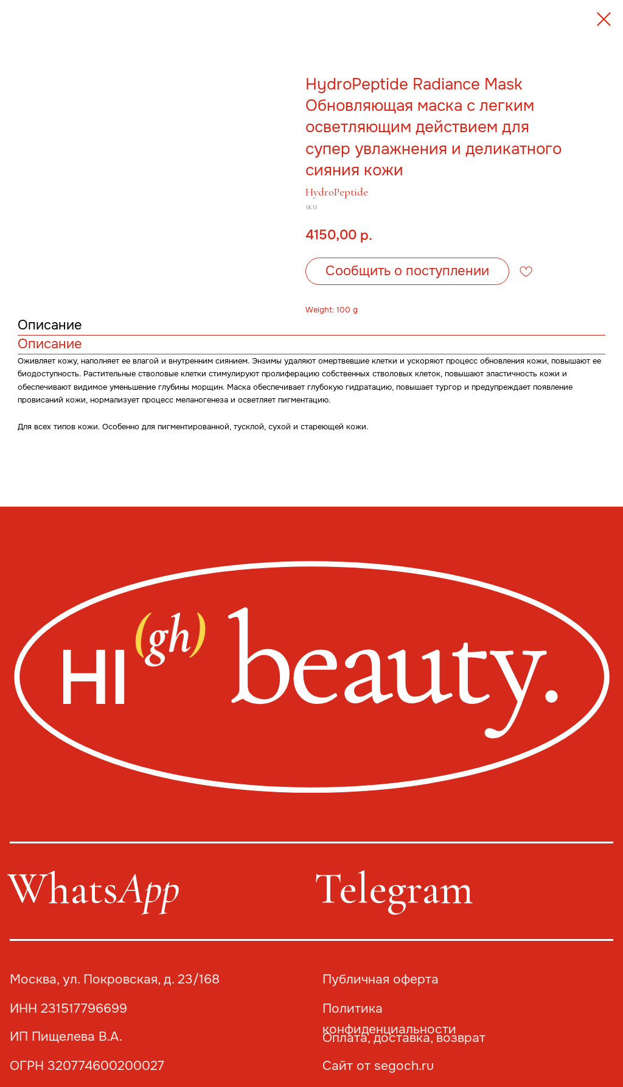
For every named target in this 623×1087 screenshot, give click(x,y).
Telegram (393, 888)
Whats (93, 888)
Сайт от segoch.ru (378, 1066)
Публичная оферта (380, 979)
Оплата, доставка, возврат (404, 1038)
